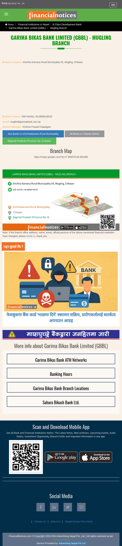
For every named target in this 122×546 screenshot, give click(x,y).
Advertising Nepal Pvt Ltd (72, 543)
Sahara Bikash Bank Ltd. (61, 402)
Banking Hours (61, 374)
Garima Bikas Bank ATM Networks (61, 360)
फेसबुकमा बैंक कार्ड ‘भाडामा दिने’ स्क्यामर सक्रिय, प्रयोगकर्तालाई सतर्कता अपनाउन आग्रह (61, 317)
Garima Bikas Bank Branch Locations (61, 388)
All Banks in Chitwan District (84, 133)
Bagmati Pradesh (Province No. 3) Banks (29, 141)
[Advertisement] (61, 89)
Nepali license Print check (78, 521)
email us (30, 236)
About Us (55, 521)
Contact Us (40, 521)
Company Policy (60, 539)
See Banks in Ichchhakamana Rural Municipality (33, 133)
